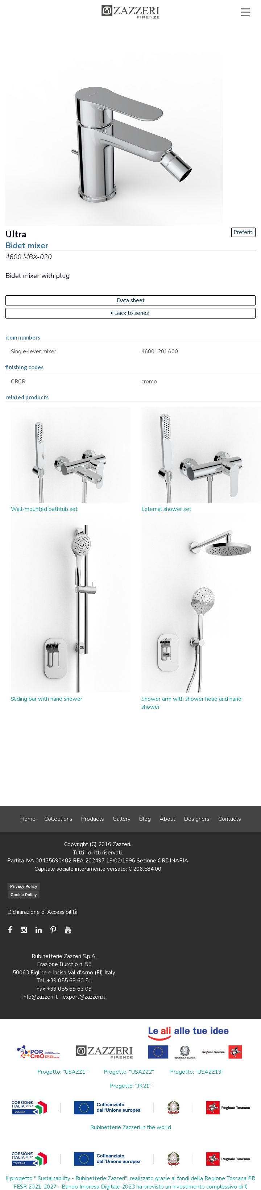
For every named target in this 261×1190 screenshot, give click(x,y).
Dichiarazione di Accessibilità (42, 912)
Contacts (229, 819)
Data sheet (131, 300)
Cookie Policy (24, 894)
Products (92, 819)
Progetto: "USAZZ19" (197, 1071)
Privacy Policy (23, 886)
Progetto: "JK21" (131, 1086)
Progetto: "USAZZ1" (62, 1071)
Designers (197, 819)
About (167, 819)
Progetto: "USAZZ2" (129, 1071)
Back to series (130, 313)
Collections (58, 819)
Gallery (121, 819)
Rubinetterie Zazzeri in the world (130, 1127)
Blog (145, 819)
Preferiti (243, 232)
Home (28, 819)
